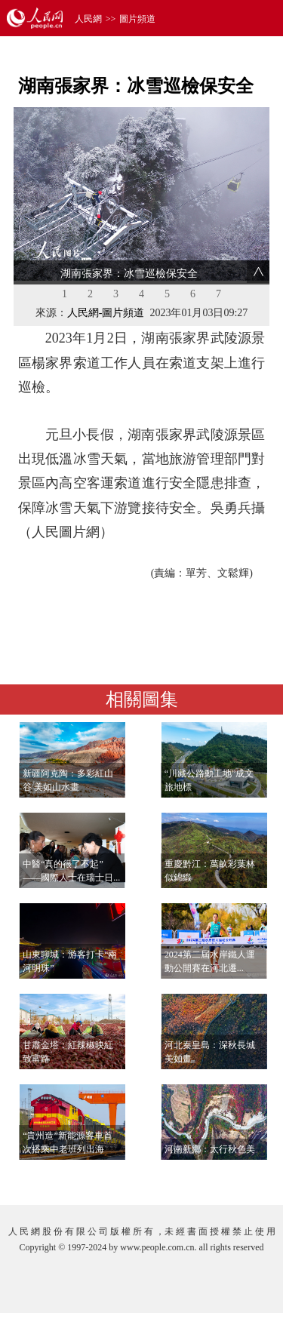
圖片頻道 (137, 19)
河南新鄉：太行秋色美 (210, 1149)
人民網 (88, 19)
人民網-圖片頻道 (106, 312)
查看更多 (227, 1178)
